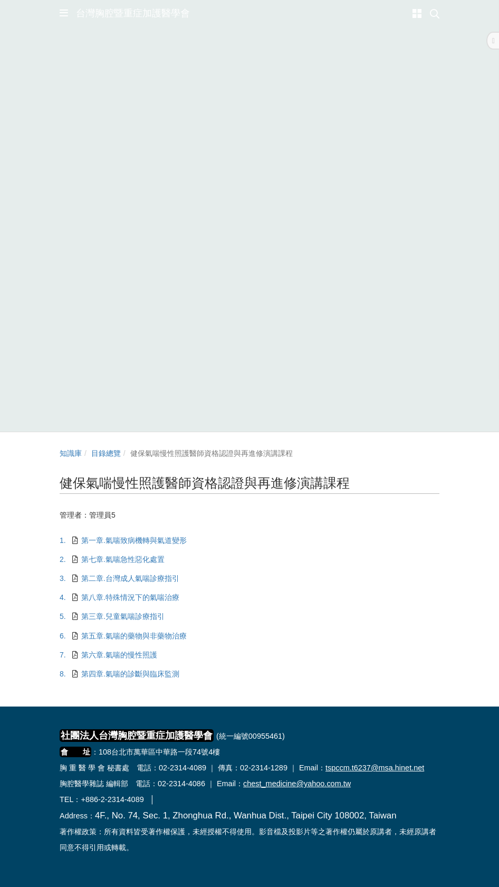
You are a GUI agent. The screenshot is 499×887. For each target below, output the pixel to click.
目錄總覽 (106, 453)
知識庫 (71, 453)
